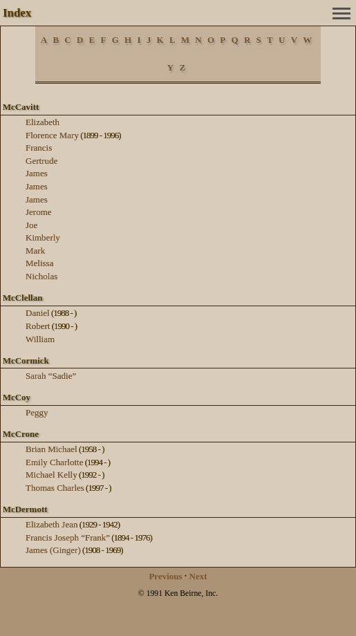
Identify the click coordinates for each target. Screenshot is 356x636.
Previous (165, 576)
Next (198, 576)
